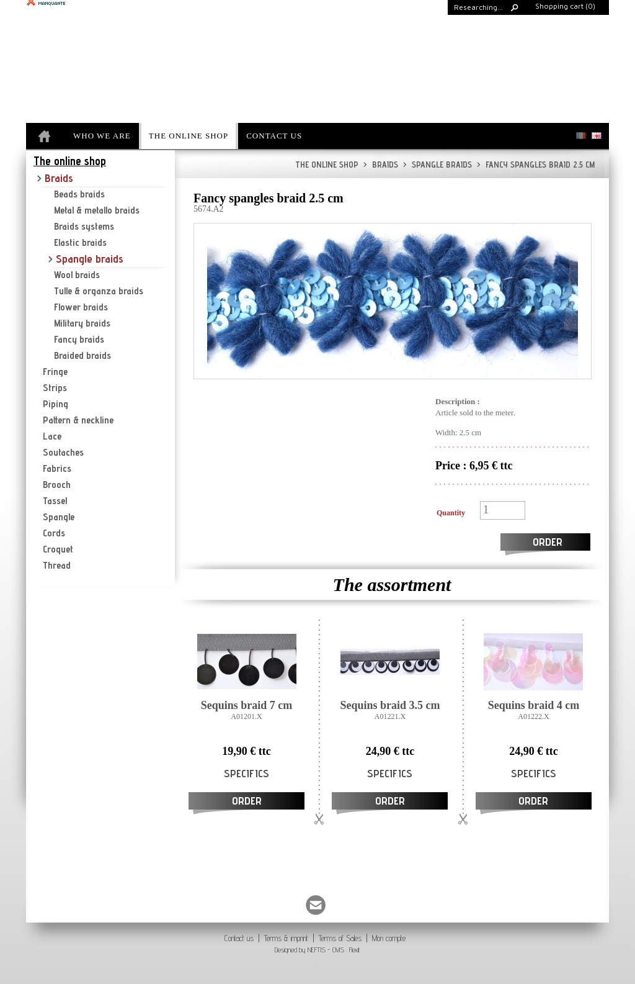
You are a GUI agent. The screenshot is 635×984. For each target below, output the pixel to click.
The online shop (326, 164)
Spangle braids (437, 164)
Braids (380, 164)
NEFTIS (317, 949)
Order (547, 541)
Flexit (354, 949)
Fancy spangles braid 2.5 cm (536, 164)
